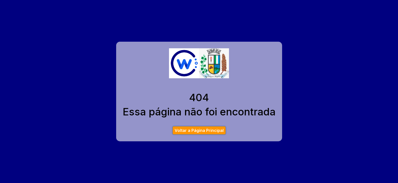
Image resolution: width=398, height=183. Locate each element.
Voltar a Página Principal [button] (199, 130)
